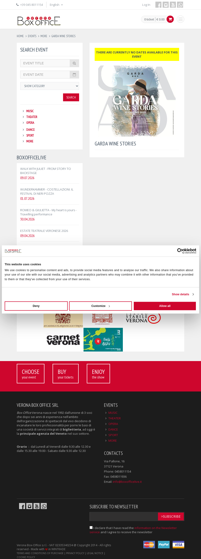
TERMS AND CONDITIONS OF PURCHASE (40, 553)
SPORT (30, 135)
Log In (146, 5)
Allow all (165, 306)
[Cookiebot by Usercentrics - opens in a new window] (176, 251)
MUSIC (30, 111)
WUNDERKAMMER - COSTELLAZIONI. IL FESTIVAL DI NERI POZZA (47, 191)
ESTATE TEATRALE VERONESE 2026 (44, 231)
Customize (100, 306)
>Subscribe (171, 516)
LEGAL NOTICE (95, 553)
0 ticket (149, 19)
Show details (180, 294)
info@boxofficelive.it (127, 482)
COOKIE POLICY (26, 557)
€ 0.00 (160, 19)
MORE (29, 141)
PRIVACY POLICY (75, 553)
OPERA (30, 123)
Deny (36, 306)
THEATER (31, 117)
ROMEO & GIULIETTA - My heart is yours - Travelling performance (48, 212)
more (43, 36)
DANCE (30, 130)
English (57, 5)
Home (20, 36)
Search (71, 97)
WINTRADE (58, 549)
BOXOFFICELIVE (31, 157)
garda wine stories (63, 36)
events (32, 36)
